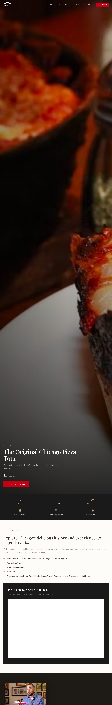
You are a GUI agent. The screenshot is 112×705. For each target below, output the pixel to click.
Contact (88, 4)
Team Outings (63, 4)
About (76, 4)
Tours (49, 4)
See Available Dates (16, 484)
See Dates (103, 4)
